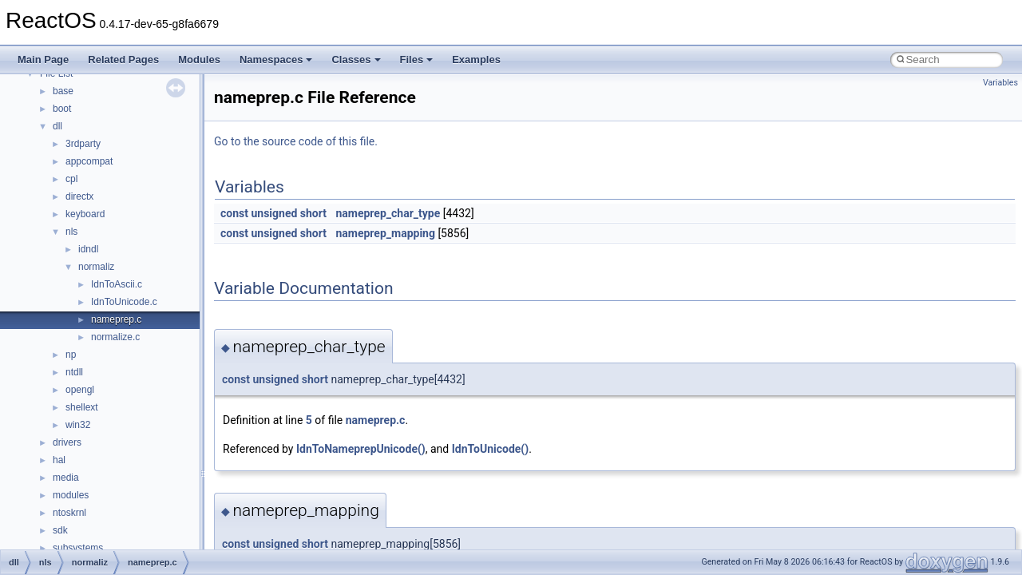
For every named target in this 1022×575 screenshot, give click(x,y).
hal (59, 460)
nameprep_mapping (384, 233)
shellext (81, 407)
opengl (79, 389)
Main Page (43, 59)
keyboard (85, 214)
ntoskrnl (69, 512)
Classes (355, 59)
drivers (67, 442)
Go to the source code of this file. (296, 141)
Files (417, 59)
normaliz (96, 266)
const (234, 213)
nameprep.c (116, 319)
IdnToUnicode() (490, 448)
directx (79, 196)
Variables (1000, 82)
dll (57, 126)
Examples (476, 59)
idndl (88, 249)
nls (71, 231)
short (313, 213)
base (63, 91)
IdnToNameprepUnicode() (361, 448)
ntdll (74, 372)
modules (71, 495)
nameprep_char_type (387, 213)
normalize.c (115, 337)
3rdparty (83, 143)
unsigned (274, 213)
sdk (60, 530)
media (66, 477)
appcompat (89, 161)
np (70, 354)
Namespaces (276, 59)
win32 (77, 424)
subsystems (78, 547)
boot (62, 108)
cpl (71, 178)
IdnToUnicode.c (124, 301)
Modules (199, 59)
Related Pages (123, 59)
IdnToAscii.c (116, 284)
